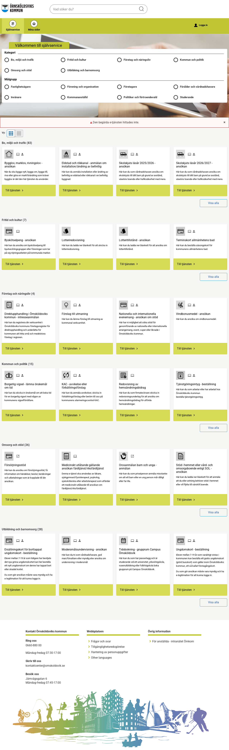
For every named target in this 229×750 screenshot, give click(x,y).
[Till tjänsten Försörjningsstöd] (16, 464)
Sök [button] (141, 9)
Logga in (201, 25)
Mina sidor (34, 25)
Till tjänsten (12, 190)
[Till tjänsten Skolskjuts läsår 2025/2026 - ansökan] (143, 163)
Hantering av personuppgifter (109, 652)
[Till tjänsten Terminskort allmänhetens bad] (196, 239)
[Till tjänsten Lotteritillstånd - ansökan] (136, 239)
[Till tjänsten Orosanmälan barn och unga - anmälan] (143, 465)
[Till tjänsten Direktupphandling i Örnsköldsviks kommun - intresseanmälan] (28, 314)
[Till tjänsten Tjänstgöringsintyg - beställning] (197, 383)
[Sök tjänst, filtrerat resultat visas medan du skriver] (98, 9)
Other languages (101, 657)
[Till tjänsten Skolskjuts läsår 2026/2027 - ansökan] (200, 163)
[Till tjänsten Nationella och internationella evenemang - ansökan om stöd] (143, 314)
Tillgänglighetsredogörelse (108, 646)
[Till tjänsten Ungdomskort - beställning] (194, 548)
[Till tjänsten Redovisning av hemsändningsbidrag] (143, 384)
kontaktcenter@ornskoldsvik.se (45, 665)
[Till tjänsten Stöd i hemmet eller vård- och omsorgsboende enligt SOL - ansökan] (200, 467)
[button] (30, 87)
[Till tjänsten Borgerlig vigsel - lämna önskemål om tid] (28, 384)
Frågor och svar (101, 641)
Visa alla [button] (213, 203)
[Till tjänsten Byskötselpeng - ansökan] (21, 239)
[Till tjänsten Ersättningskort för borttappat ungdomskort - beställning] (28, 550)
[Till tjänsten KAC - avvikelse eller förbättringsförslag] (86, 384)
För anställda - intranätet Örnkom (173, 641)
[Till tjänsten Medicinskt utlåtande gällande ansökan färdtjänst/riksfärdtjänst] (86, 465)
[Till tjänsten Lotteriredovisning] (74, 239)
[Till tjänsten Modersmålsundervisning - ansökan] (85, 548)
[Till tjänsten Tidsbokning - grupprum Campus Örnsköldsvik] (143, 550)
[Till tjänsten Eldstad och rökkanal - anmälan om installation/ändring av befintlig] (86, 163)
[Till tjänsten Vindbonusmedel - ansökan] (194, 312)
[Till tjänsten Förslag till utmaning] (76, 312)
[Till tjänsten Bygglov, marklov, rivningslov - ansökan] (28, 163)
